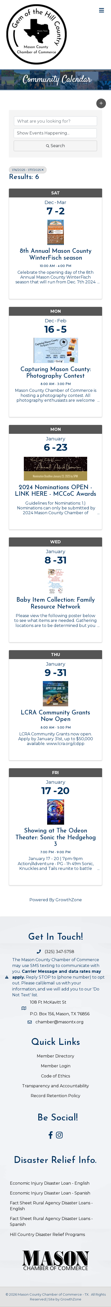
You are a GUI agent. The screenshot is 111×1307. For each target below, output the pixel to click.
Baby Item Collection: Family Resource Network (55, 603)
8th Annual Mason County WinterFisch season (55, 254)
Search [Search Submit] (55, 145)
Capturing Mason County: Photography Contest (56, 373)
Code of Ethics (55, 1076)
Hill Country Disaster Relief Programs (47, 1234)
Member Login (55, 1066)
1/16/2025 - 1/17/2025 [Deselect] (28, 170)
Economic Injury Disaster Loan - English (50, 1183)
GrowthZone (69, 899)
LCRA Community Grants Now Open (55, 716)
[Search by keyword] (55, 121)
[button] (101, 103)
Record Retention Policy (55, 1095)
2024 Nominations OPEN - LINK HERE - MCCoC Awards (55, 491)
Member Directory (55, 1056)
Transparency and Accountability (55, 1086)
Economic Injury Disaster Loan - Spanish (50, 1193)
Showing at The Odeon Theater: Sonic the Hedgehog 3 (55, 837)
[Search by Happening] (55, 133)
